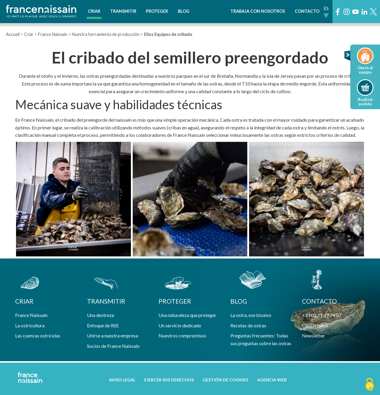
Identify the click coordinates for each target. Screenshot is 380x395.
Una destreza (100, 315)
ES (326, 8)
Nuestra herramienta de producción (106, 34)
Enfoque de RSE (103, 325)
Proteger (157, 11)
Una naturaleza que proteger (187, 315)
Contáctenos (315, 325)
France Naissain (52, 34)
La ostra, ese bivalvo (250, 315)
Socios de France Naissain (113, 346)
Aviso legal (122, 379)
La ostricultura (30, 325)
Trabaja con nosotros (257, 11)
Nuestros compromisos (182, 335)
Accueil (13, 34)
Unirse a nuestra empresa (112, 335)
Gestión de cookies (225, 379)
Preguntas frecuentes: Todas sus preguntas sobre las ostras (260, 339)
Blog (183, 11)
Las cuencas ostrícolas (37, 335)
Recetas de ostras (248, 325)
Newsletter (313, 335)
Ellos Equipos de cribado (168, 34)
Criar (94, 11)
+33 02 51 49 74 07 (321, 315)
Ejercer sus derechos (169, 379)
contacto (319, 301)
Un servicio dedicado (180, 325)
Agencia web (271, 379)
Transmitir (123, 11)
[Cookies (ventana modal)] (369, 385)
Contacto (307, 11)
